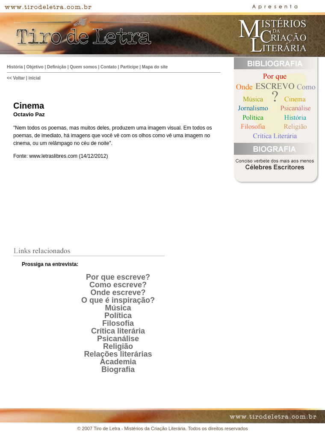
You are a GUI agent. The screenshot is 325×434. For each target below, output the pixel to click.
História (15, 67)
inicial (34, 78)
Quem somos (83, 67)
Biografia (118, 369)
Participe (129, 67)
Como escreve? (118, 284)
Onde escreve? (117, 292)
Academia (118, 361)
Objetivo (35, 67)
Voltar (19, 78)
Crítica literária (118, 331)
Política (118, 315)
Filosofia (118, 323)
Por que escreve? (118, 277)
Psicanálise (118, 338)
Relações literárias (118, 354)
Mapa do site (155, 67)
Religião (118, 346)
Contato (108, 67)
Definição (56, 67)
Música (118, 308)
